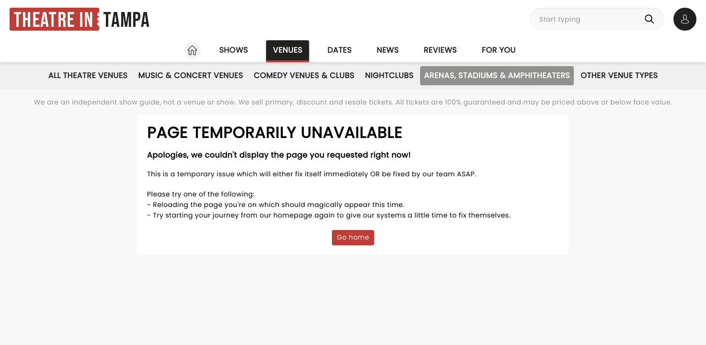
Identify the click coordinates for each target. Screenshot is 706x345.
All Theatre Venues (88, 75)
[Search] (651, 19)
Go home (353, 237)
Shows (233, 50)
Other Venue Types (619, 75)
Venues (288, 50)
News (387, 50)
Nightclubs (389, 75)
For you (499, 50)
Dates (339, 50)
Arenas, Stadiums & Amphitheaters (497, 75)
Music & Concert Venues (190, 75)
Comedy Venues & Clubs (304, 75)
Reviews (440, 50)
